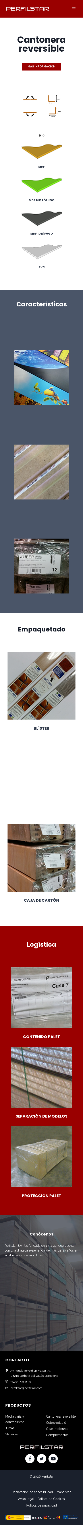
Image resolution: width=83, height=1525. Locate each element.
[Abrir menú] (73, 8)
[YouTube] (53, 1458)
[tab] (40, 135)
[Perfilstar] (27, 8)
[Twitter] (41, 1458)
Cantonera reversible (61, 1416)
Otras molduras (57, 1429)
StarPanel (11, 1434)
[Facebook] (30, 1458)
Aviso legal (26, 1499)
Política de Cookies (51, 1499)
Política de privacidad (41, 1505)
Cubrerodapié (56, 1422)
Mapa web (64, 1492)
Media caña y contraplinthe (14, 1419)
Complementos (57, 1435)
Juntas (9, 1428)
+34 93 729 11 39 (20, 1382)
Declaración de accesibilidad (32, 1492)
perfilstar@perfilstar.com (26, 1388)
